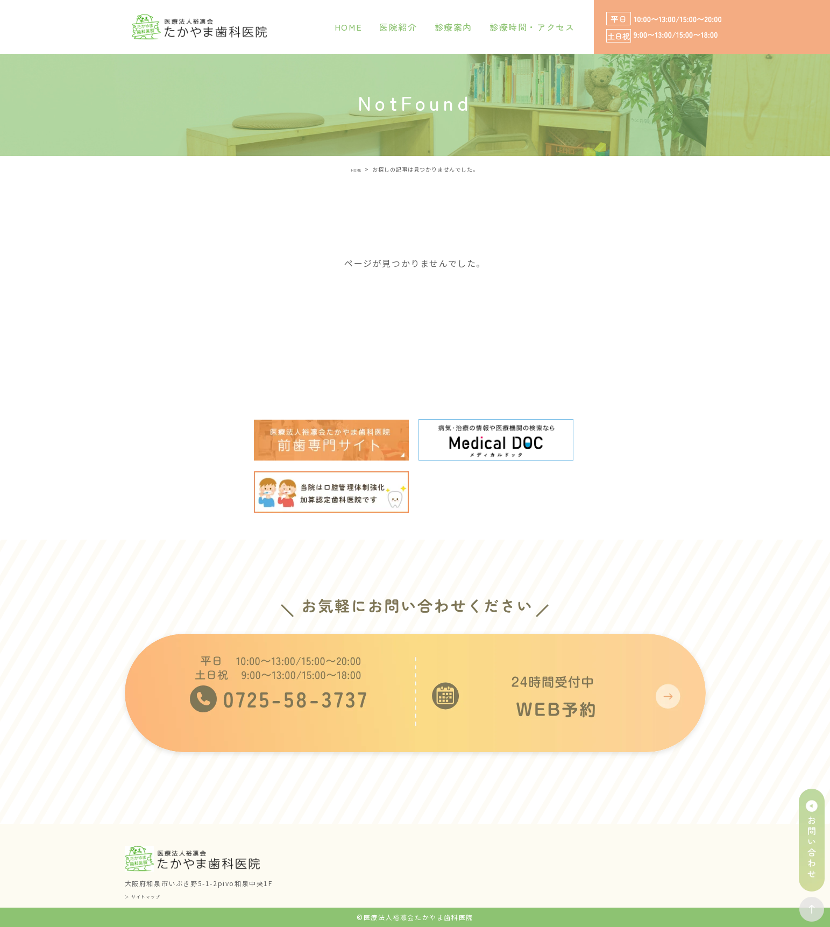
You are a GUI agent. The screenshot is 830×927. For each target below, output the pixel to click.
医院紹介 (398, 26)
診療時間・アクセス (532, 26)
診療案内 (453, 26)
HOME (348, 26)
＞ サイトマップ (152, 895)
